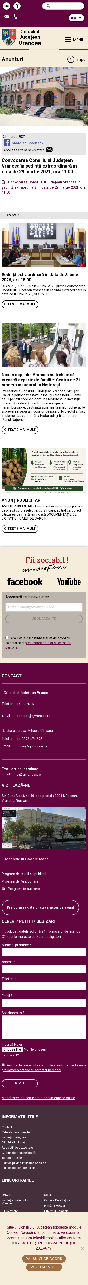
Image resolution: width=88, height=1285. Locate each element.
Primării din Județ (13, 1142)
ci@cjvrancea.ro (29, 775)
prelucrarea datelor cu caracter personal (31, 1070)
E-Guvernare (10, 1211)
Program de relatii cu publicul (24, 874)
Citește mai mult (20, 304)
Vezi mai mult (44, 1267)
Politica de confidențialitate (20, 1168)
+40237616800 (28, 704)
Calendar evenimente (16, 1132)
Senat (48, 1195)
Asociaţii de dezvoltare (17, 1147)
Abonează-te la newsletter (24, 150)
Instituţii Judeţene (14, 1137)
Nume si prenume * (16, 945)
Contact (7, 1127)
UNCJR (6, 1195)
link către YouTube (69, 581)
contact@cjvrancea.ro (33, 716)
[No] (82, 1248)
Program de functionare (20, 882)
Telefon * (9, 979)
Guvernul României (56, 1211)
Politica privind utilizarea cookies (24, 1163)
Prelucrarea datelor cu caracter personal (40, 908)
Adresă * (8, 962)
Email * (7, 996)
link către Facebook (24, 581)
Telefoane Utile (12, 1157)
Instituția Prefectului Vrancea (15, 1201)
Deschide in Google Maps (26, 859)
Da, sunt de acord (43, 1258)
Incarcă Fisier (12, 1044)
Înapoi (76, 60)
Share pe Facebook (27, 143)
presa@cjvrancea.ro (32, 746)
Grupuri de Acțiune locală (19, 1152)
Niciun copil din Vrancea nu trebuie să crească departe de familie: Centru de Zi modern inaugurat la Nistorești (41, 379)
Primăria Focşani (55, 1205)
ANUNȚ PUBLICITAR (21, 500)
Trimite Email (7, 17)
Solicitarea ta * (13, 1013)
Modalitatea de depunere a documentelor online (38, 1098)
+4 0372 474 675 (29, 739)
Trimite (20, 1083)
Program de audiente (24, 889)
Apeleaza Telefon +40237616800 (16, 17)
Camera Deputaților (57, 1200)
